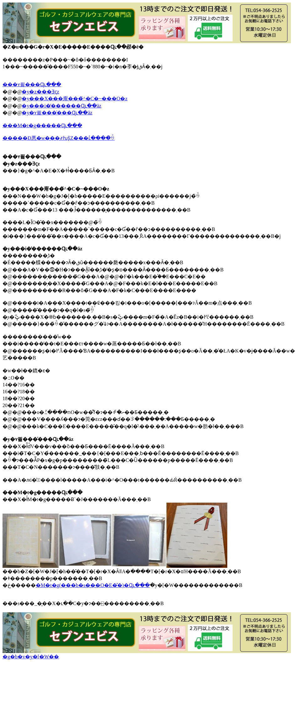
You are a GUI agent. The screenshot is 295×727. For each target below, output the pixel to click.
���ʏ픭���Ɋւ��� (32, 84)
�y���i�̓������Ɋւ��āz (61, 105)
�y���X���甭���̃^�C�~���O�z (74, 98)
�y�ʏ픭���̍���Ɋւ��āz (57, 112)
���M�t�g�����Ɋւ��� (42, 125)
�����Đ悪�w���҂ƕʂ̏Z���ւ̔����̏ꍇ (59, 138)
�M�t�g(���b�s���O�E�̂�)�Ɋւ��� (93, 585)
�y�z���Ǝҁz (40, 91)
